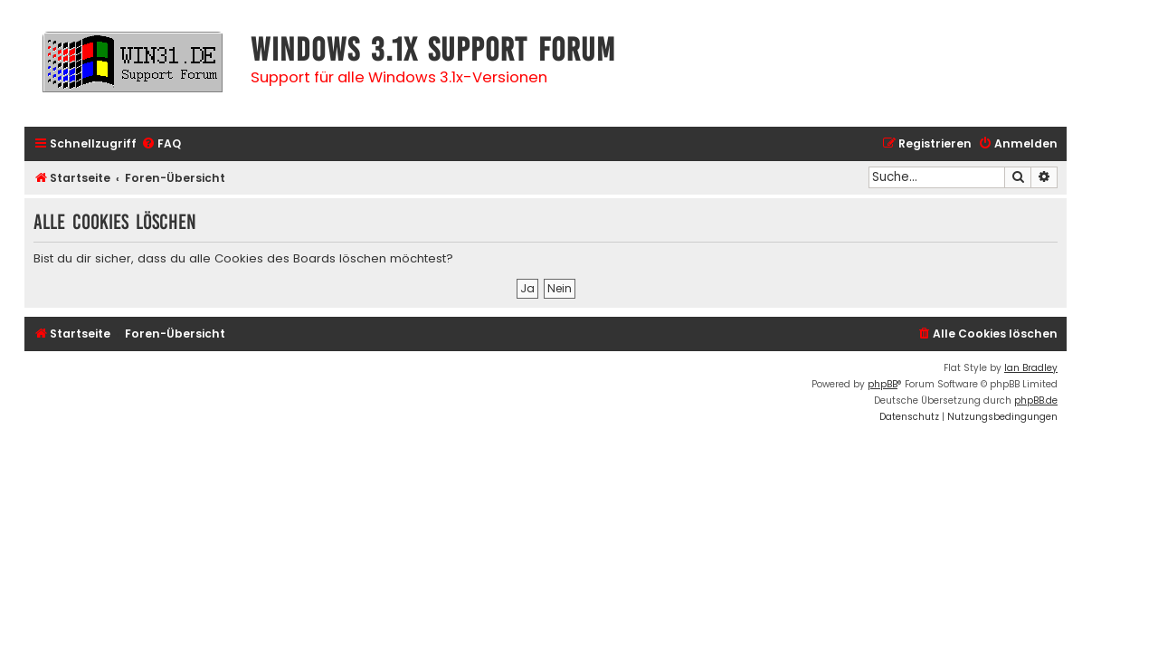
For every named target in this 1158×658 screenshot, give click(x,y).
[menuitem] (161, 144)
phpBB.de (1036, 400)
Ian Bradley (1031, 368)
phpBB (882, 384)
